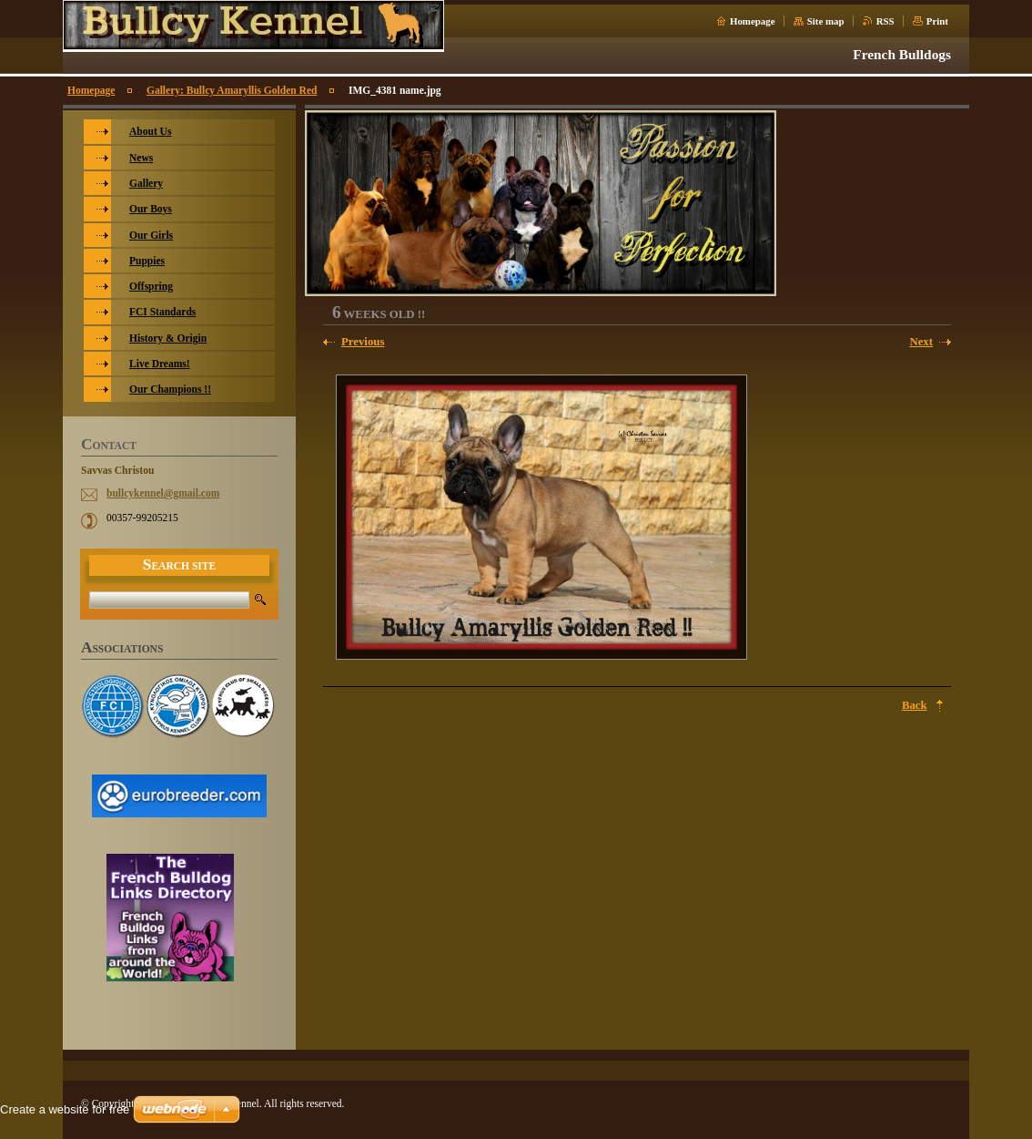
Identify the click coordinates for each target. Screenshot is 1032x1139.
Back (914, 705)
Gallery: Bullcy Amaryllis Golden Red (232, 90)
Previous (362, 341)
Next (921, 341)
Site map (826, 20)
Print (937, 20)
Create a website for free (64, 1109)
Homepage (752, 20)
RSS (885, 20)
